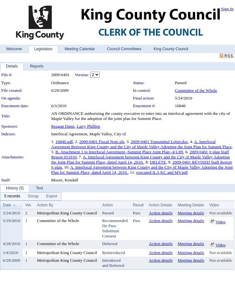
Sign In (227, 8)
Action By (45, 205)
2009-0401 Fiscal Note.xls (101, 141)
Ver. (28, 205)
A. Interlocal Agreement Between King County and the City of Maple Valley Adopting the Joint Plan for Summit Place (141, 144)
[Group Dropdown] (33, 196)
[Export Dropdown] (51, 196)
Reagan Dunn (62, 126)
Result (138, 205)
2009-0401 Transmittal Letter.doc (159, 141)
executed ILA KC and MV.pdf (162, 172)
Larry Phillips (88, 126)
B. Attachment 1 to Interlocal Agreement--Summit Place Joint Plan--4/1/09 (119, 151)
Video (220, 221)
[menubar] (30, 196)
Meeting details (191, 213)
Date (7, 205)
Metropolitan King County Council (67, 213)
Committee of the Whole (196, 90)
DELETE (158, 162)
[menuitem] (12, 196)
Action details (160, 213)
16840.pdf (64, 141)
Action (107, 205)
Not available (220, 213)
